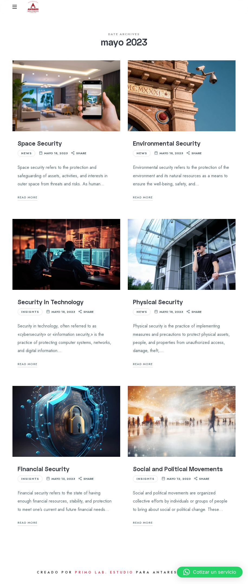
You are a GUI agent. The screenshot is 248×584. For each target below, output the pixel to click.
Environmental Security (166, 146)
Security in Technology (50, 304)
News (26, 156)
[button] (210, 572)
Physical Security (158, 304)
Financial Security (43, 471)
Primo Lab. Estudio (104, 575)
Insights (30, 314)
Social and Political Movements (178, 471)
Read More (27, 200)
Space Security (40, 146)
